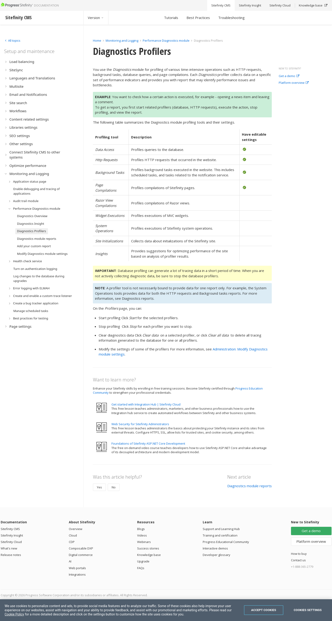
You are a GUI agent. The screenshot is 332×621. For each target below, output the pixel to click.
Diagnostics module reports (249, 486)
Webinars (144, 542)
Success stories (148, 548)
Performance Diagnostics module (166, 40)
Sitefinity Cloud (11, 542)
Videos (142, 535)
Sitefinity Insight (12, 535)
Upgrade (143, 561)
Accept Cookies (263, 610)
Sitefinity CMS (10, 529)
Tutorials (171, 17)
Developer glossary (216, 555)
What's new (9, 548)
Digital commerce (81, 555)
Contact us (298, 560)
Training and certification (220, 535)
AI (70, 561)
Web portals (77, 568)
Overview (75, 529)
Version (96, 17)
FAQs (140, 568)
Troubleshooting (231, 17)
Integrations (77, 574)
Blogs (141, 529)
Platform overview (294, 83)
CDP (72, 542)
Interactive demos (215, 548)
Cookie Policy (14, 614)
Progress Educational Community (226, 542)
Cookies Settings (308, 610)
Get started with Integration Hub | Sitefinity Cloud (145, 404)
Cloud (73, 535)
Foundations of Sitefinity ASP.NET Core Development (148, 443)
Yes (99, 487)
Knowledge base (149, 555)
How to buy (299, 554)
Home (97, 40)
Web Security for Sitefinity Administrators (140, 424)
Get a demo (289, 76)
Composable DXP (81, 548)
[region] (166, 610)
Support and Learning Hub (221, 529)
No (114, 487)
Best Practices (198, 17)
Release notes (11, 555)
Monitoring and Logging (122, 40)
